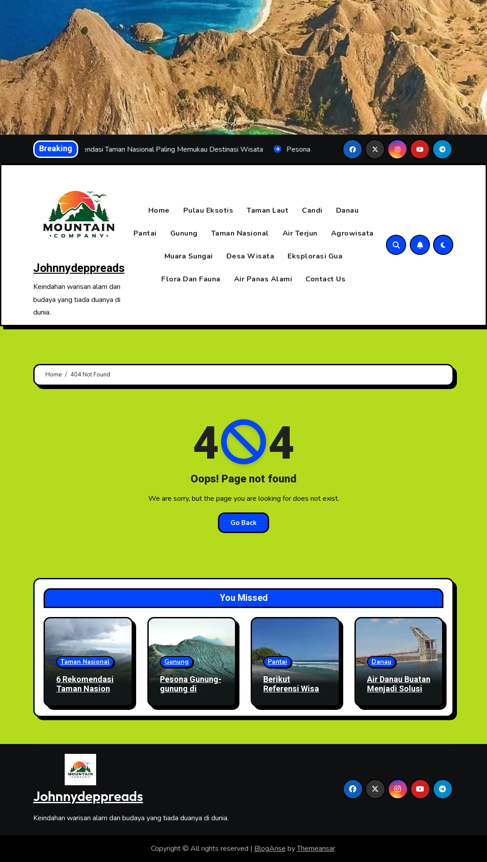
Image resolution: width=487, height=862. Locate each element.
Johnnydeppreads (78, 268)
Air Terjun (300, 233)
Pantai (145, 233)
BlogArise (270, 848)
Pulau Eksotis (208, 210)
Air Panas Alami (263, 279)
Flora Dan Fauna (191, 279)
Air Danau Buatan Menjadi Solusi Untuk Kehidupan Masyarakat (398, 694)
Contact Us (325, 279)
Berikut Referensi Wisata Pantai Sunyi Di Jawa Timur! (295, 694)
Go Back (243, 522)
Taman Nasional (240, 233)
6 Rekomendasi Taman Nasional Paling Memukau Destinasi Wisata (87, 694)
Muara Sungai (188, 256)
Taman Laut (267, 210)
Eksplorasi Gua (315, 256)
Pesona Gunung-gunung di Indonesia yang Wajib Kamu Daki (190, 694)
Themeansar (316, 848)
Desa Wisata (250, 256)
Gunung (184, 233)
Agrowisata (352, 233)
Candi (312, 210)
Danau (347, 210)
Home (159, 210)
